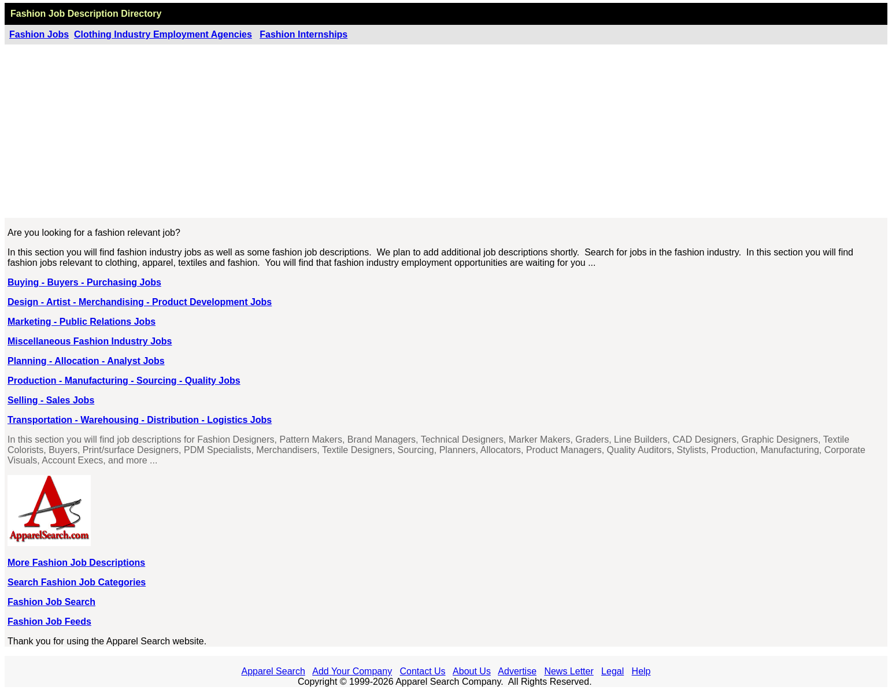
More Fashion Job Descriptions (76, 562)
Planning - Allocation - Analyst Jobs (86, 361)
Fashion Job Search (51, 602)
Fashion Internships (303, 34)
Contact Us (422, 671)
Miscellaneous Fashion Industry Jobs (90, 341)
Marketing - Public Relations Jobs (82, 322)
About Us (472, 671)
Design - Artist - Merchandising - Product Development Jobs (140, 302)
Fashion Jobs (39, 34)
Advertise (517, 671)
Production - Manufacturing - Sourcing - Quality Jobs (124, 380)
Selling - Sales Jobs (51, 400)
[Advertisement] (446, 131)
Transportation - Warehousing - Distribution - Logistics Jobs (140, 420)
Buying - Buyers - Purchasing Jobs (84, 282)
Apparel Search (273, 671)
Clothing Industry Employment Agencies (163, 34)
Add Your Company (352, 671)
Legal (612, 671)
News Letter (568, 671)
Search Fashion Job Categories (77, 582)
